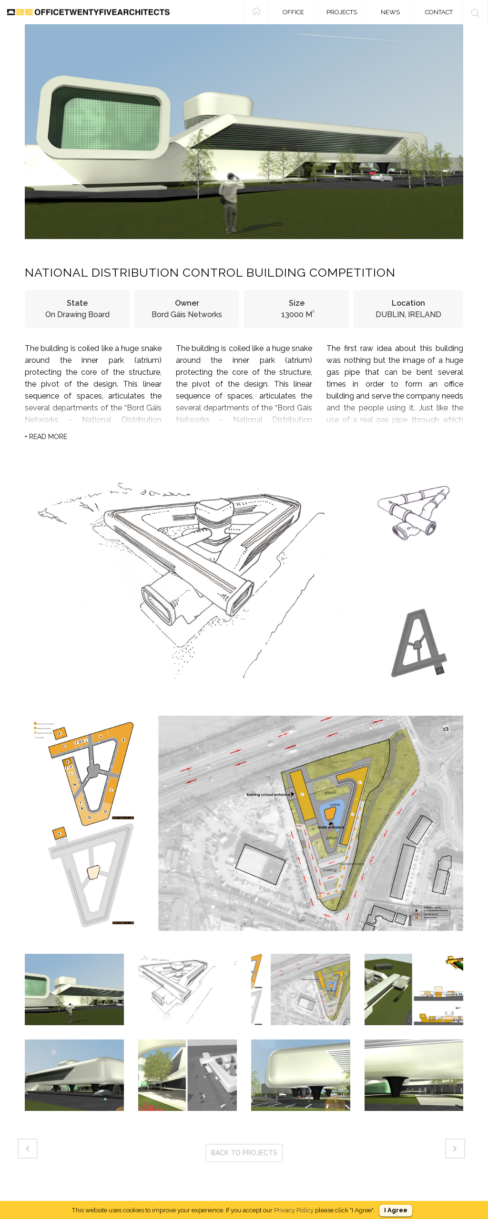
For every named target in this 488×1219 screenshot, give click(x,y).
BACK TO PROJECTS (244, 1153)
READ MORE (46, 436)
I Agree (395, 1210)
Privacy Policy (294, 1210)
